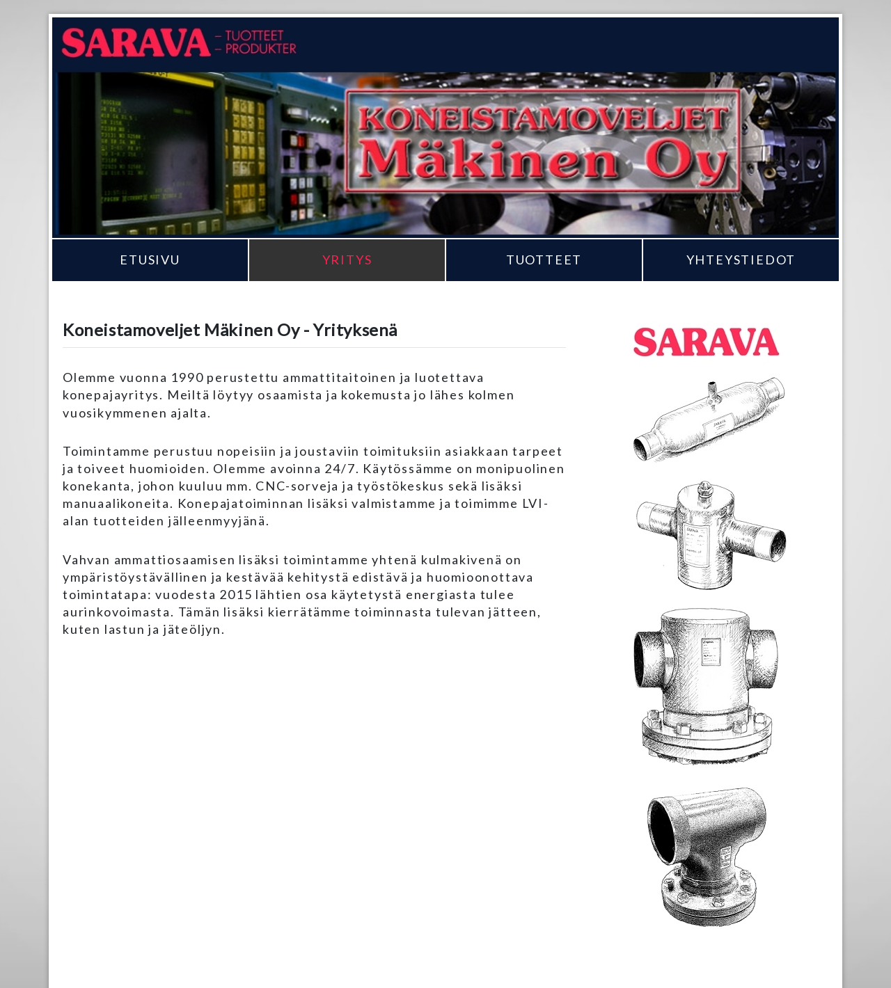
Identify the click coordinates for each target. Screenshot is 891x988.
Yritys (347, 259)
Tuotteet (544, 259)
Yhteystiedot (741, 259)
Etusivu (150, 259)
